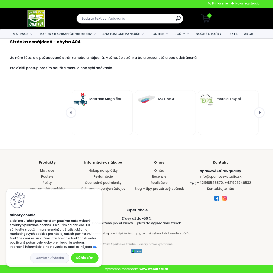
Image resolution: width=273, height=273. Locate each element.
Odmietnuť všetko (50, 258)
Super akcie (136, 210)
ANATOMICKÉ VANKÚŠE (121, 34)
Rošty (47, 182)
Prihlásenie (220, 3)
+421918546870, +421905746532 (224, 182)
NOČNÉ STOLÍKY (208, 34)
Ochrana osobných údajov (103, 188)
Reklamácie (103, 176)
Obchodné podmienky (103, 182)
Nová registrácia (247, 3)
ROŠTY (180, 34)
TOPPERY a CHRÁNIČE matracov (65, 34)
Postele (47, 176)
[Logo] (36, 18)
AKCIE (249, 34)
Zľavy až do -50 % (136, 218)
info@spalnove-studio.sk (220, 176)
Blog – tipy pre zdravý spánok (159, 188)
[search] (178, 20)
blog (105, 233)
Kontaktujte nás (220, 188)
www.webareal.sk (153, 269)
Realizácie (159, 182)
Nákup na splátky (103, 170)
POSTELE (157, 34)
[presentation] (71, 112)
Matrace (47, 170)
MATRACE (20, 34)
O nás (159, 170)
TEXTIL (233, 34)
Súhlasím (84, 257)
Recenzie (159, 176)
